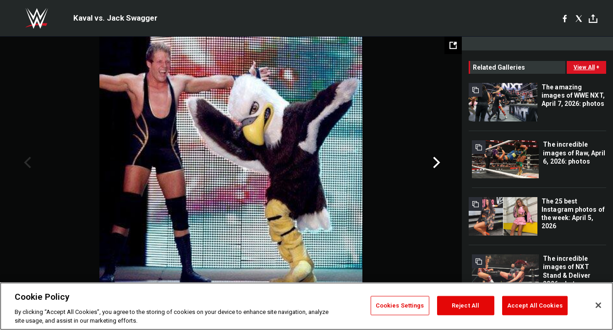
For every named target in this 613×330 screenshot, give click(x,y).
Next (435, 162)
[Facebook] (565, 18)
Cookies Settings (400, 305)
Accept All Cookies (535, 305)
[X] (579, 18)
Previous (26, 162)
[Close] (598, 305)
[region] (306, 306)
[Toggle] (593, 18)
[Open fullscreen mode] (453, 45)
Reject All (465, 305)
